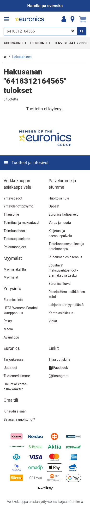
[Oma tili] (63, 19)
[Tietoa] (72, 19)
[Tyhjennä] (72, 31)
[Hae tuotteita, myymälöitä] (45, 31)
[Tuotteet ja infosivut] (8, 19)
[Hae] (81, 31)
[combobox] (45, 31)
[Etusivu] (29, 19)
